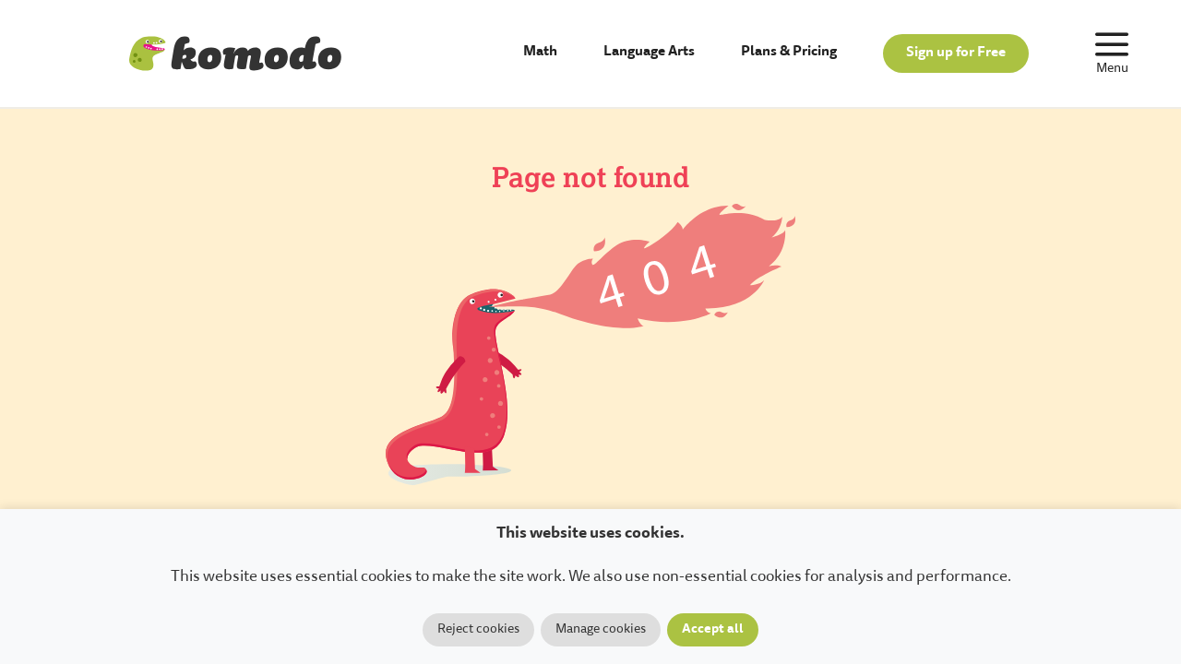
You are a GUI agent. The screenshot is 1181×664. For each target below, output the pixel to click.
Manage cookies (600, 629)
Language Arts (649, 52)
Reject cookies (478, 629)
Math (540, 52)
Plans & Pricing (789, 52)
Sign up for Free (956, 53)
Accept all (713, 629)
